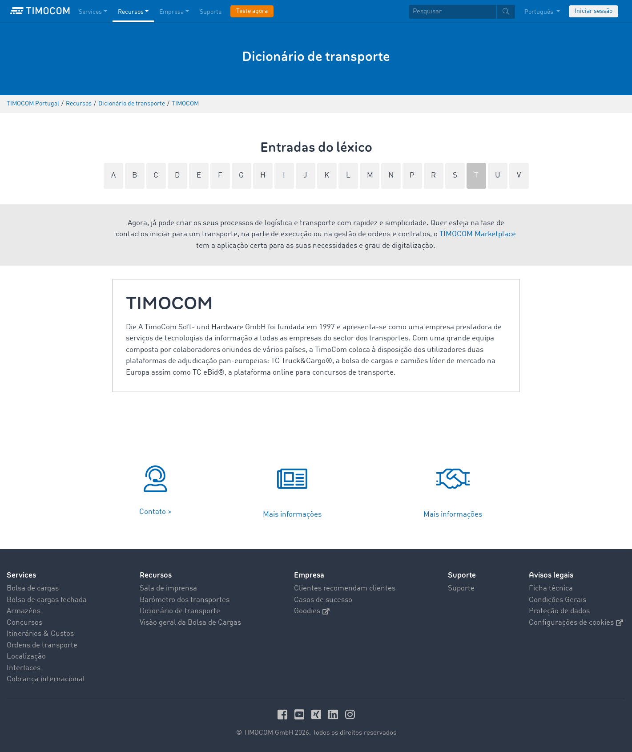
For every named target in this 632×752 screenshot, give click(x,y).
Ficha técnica (551, 588)
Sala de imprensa (168, 588)
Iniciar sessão (593, 11)
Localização (26, 656)
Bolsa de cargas (33, 588)
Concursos (24, 623)
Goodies (312, 611)
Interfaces (23, 668)
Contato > (155, 512)
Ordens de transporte (42, 645)
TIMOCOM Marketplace (477, 234)
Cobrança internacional (46, 679)
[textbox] (462, 11)
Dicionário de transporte (180, 611)
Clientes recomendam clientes (344, 588)
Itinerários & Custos (40, 634)
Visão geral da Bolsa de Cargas (190, 623)
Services (21, 575)
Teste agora (252, 11)
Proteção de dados (559, 611)
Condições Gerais (557, 600)
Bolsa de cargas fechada (47, 600)
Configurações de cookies (576, 623)
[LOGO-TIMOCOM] (40, 11)
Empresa (309, 575)
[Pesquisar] (452, 11)
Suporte (462, 575)
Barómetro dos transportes (184, 600)
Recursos (156, 575)
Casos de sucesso (323, 600)
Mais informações (292, 514)
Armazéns (23, 611)
